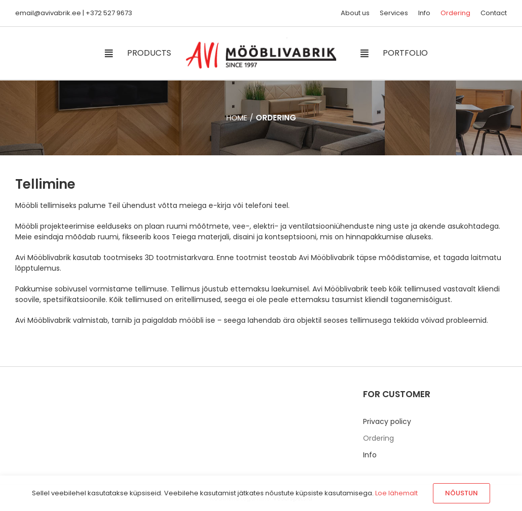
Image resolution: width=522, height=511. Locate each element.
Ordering (378, 438)
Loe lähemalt (396, 493)
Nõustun (461, 493)
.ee (75, 13)
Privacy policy (387, 421)
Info (370, 455)
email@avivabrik (42, 13)
